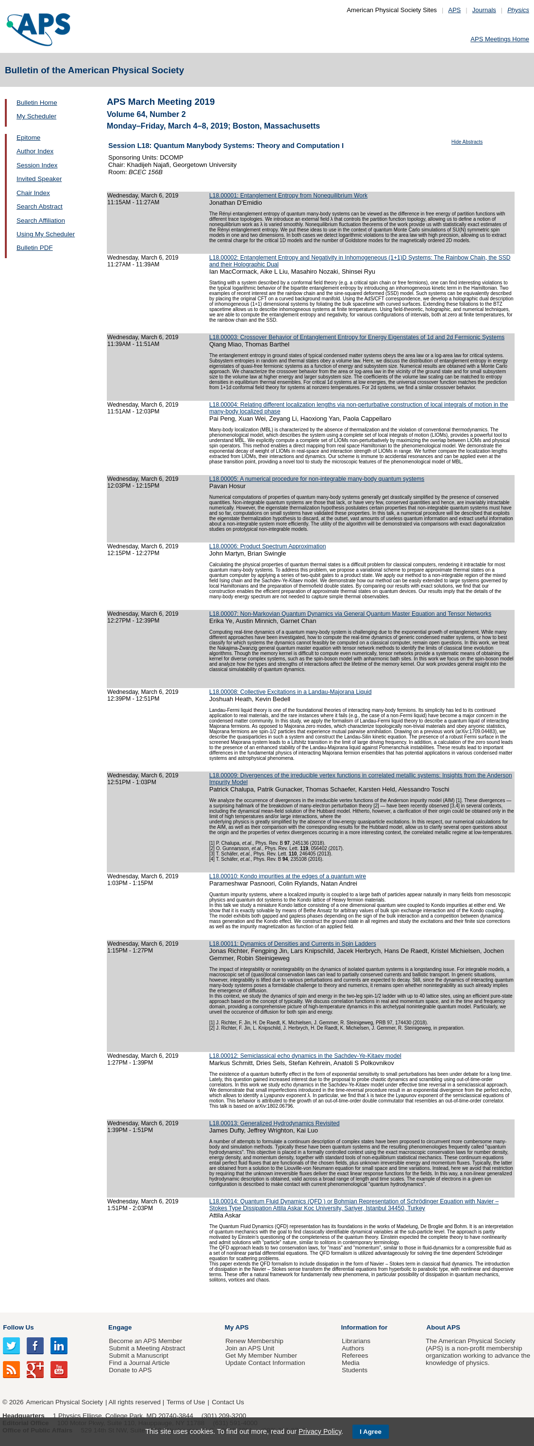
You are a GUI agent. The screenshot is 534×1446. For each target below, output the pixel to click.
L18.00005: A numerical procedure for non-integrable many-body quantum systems (316, 479)
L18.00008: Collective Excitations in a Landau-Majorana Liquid (290, 692)
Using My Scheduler (46, 234)
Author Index (35, 151)
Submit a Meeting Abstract (147, 1348)
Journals (484, 10)
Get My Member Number (261, 1355)
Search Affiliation (41, 220)
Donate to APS (130, 1370)
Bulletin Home (37, 102)
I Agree (371, 1431)
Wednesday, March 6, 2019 (143, 195)
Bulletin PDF (35, 247)
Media (351, 1362)
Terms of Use (186, 1402)
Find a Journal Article (139, 1362)
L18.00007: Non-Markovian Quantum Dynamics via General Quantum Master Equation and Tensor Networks (350, 613)
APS (454, 10)
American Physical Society (64, 1402)
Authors (353, 1348)
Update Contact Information (265, 1362)
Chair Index (33, 193)
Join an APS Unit (249, 1348)
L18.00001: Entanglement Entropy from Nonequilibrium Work (288, 195)
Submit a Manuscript (138, 1355)
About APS (443, 1327)
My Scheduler (36, 116)
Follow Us (18, 1327)
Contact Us (228, 1402)
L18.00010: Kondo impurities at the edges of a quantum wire (287, 876)
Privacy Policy (320, 1431)
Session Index (37, 165)
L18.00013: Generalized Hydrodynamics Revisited (274, 1123)
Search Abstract (40, 206)
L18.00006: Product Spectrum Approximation (267, 546)
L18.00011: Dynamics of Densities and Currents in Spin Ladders (292, 943)
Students (354, 1370)
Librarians (356, 1341)
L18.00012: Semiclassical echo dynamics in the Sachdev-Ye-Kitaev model (305, 1055)
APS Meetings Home (499, 39)
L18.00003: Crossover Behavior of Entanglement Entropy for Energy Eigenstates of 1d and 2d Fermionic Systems (356, 337)
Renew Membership (254, 1341)
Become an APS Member (145, 1341)
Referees (355, 1355)
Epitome (28, 137)
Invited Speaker (39, 178)
